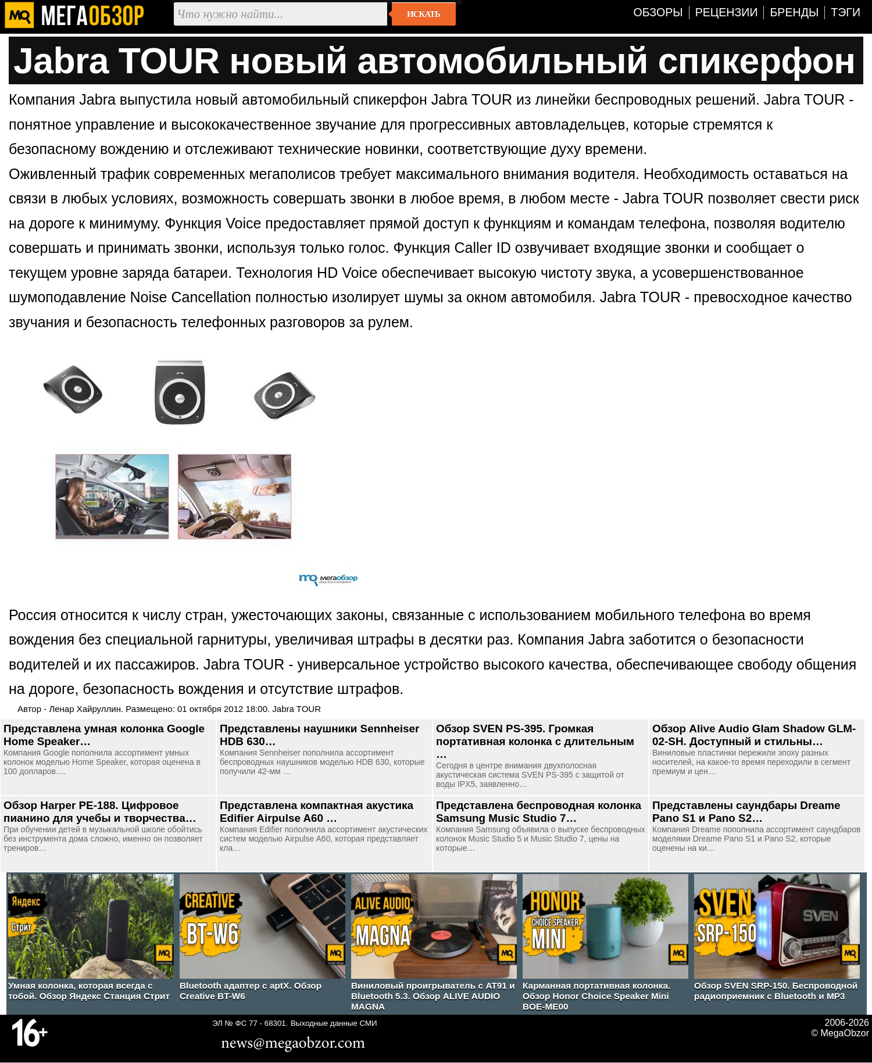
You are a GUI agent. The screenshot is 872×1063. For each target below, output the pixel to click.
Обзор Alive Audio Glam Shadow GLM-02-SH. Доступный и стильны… (754, 734)
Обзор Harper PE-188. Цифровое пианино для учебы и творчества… (99, 811)
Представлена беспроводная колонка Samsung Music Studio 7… (538, 811)
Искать (423, 14)
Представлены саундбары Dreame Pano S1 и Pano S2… (746, 811)
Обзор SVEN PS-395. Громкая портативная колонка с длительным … (535, 741)
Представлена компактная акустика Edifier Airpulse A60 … (316, 811)
